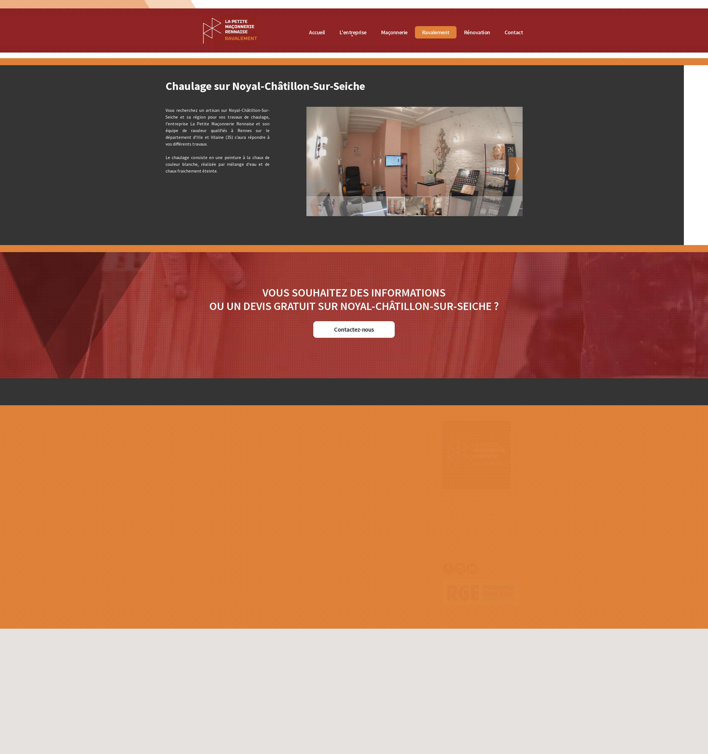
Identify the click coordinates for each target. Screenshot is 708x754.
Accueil (397, 32)
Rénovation (557, 32)
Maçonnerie (474, 32)
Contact (594, 32)
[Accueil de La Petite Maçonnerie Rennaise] (310, 19)
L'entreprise (433, 32)
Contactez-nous (354, 329)
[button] (384, 168)
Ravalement (516, 32)
